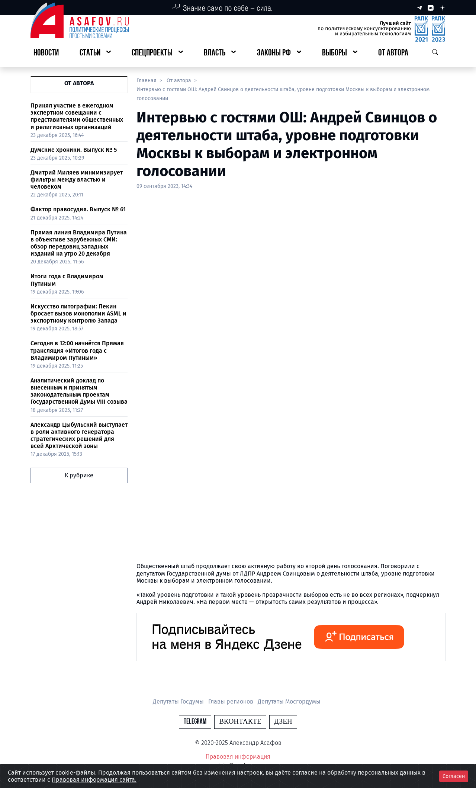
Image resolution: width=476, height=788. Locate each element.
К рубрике (79, 475)
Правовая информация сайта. (94, 779)
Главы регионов (231, 701)
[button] (95, 53)
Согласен (454, 776)
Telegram (195, 721)
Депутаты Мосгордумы (289, 701)
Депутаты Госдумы (179, 701)
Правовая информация (238, 756)
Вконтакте (240, 721)
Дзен (283, 721)
